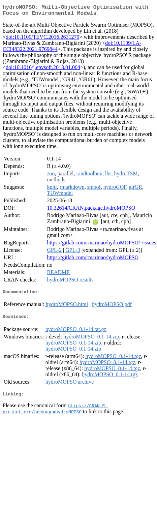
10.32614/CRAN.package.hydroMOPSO (91, 210)
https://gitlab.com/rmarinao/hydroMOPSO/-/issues (101, 245)
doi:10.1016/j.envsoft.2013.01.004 (43, 70)
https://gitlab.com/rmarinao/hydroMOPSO (92, 260)
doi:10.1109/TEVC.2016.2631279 (43, 39)
